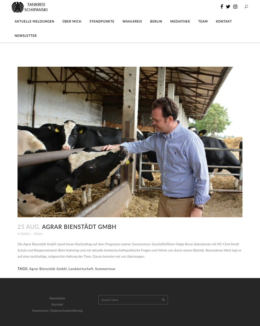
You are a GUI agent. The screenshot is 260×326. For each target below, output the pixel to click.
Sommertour (105, 269)
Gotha (25, 234)
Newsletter (57, 298)
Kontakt (57, 304)
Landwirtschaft (81, 269)
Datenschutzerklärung (67, 310)
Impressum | (41, 310)
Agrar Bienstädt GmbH (48, 269)
